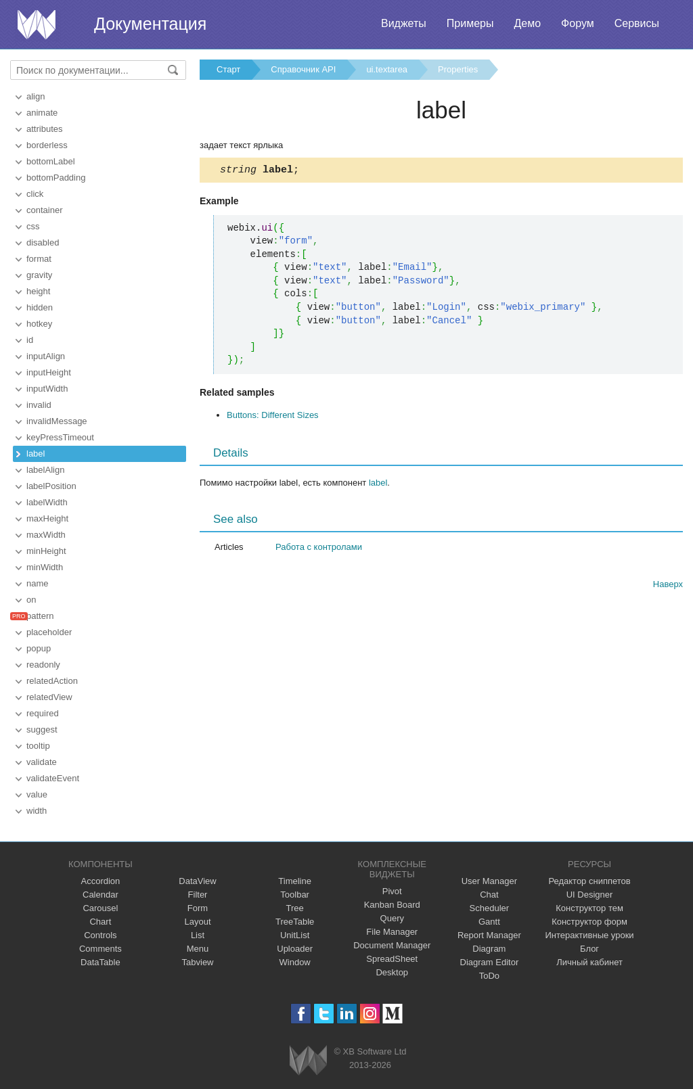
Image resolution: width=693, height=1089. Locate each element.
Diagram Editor (489, 962)
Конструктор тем (589, 908)
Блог (589, 949)
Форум (577, 23)
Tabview (198, 962)
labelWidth (47, 502)
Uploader (295, 949)
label (35, 453)
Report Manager (489, 935)
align (35, 96)
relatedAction (52, 681)
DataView (197, 881)
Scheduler (490, 908)
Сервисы (636, 23)
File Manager (392, 932)
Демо (527, 23)
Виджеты (403, 23)
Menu (198, 949)
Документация (150, 23)
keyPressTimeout (60, 437)
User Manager (489, 881)
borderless (47, 145)
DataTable (100, 962)
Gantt (489, 922)
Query (392, 918)
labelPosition (51, 486)
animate (42, 113)
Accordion (100, 881)
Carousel (100, 908)
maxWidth (46, 535)
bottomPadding (55, 177)
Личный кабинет (589, 962)
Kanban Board (392, 905)
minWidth (44, 567)
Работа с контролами (318, 549)
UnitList (294, 935)
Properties (458, 69)
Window (295, 962)
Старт (228, 69)
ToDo (489, 976)
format (38, 259)
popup (38, 648)
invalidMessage (56, 421)
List (197, 935)
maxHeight (47, 518)
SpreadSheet (392, 959)
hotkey (39, 324)
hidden (39, 307)
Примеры (470, 23)
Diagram (489, 949)
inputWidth (47, 389)
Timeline (294, 881)
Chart (100, 922)
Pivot (392, 891)
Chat (489, 894)
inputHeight (48, 372)
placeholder (49, 632)
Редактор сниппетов (589, 881)
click (34, 194)
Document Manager (391, 945)
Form (197, 908)
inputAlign (45, 356)
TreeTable (294, 922)
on (31, 600)
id (29, 340)
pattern (39, 616)
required (42, 713)
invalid (38, 405)
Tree (295, 908)
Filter (198, 894)
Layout (197, 922)
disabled (42, 242)
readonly (43, 664)
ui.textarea (386, 69)
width (36, 811)
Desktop (392, 972)
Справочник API (303, 69)
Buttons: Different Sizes (273, 417)
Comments (100, 949)
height (38, 291)
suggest (42, 729)
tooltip (38, 746)
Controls (100, 935)
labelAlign (45, 470)
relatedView (49, 697)
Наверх (668, 586)
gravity (39, 275)
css (33, 226)
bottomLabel (50, 161)
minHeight (46, 551)
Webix (308, 1060)
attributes (44, 129)
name (37, 583)
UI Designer (589, 894)
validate (41, 762)
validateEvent (52, 778)
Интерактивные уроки (589, 935)
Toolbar (294, 894)
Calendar (100, 894)
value (36, 794)
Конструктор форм (589, 922)
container (44, 210)
